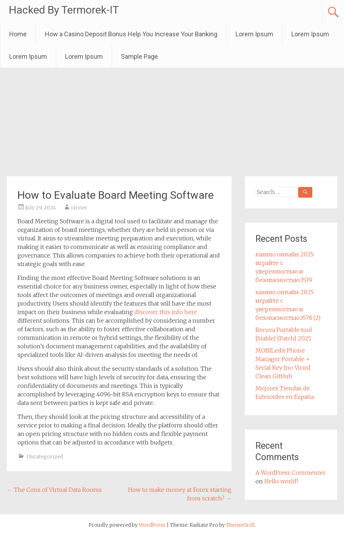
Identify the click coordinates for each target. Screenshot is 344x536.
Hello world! (281, 481)
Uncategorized (44, 456)
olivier (79, 207)
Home (18, 34)
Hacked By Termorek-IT (64, 10)
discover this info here (165, 312)
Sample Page (139, 56)
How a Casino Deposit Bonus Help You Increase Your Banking (131, 34)
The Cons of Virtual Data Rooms (54, 489)
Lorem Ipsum (254, 34)
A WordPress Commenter (290, 472)
